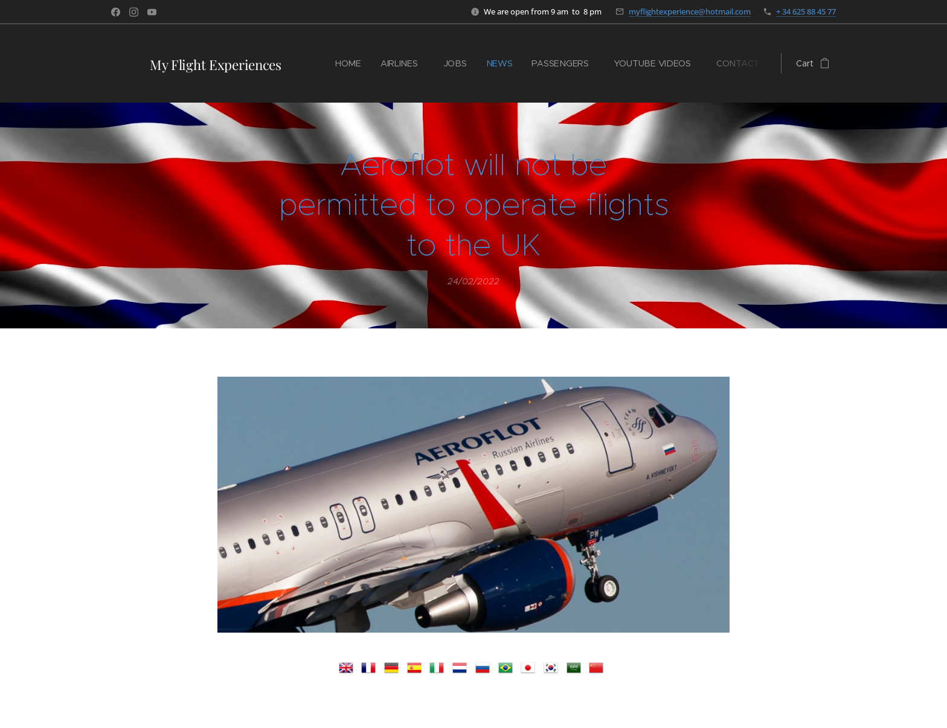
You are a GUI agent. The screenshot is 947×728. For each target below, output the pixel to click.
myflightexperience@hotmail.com (690, 11)
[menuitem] (353, 63)
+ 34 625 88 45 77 (806, 11)
